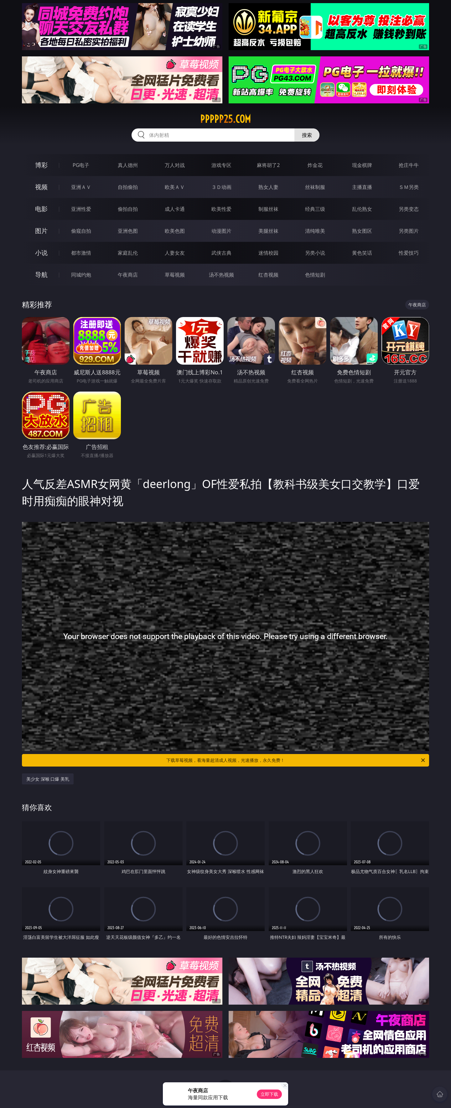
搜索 (307, 135)
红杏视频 (268, 274)
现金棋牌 (362, 165)
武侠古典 (221, 252)
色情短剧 (315, 274)
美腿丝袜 (268, 230)
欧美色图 (175, 230)
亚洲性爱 (81, 208)
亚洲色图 (128, 230)
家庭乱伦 (128, 252)
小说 (41, 252)
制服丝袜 (268, 208)
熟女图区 (362, 230)
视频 (41, 187)
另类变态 (409, 208)
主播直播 (362, 187)
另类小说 (315, 252)
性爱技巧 (409, 252)
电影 (41, 209)
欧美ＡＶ (175, 187)
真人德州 (128, 165)
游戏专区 (221, 165)
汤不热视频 (221, 274)
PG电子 (81, 165)
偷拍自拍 (128, 208)
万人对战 (175, 165)
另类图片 (409, 230)
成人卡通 (175, 208)
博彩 (41, 165)
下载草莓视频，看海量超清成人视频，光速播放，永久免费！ (296, 760)
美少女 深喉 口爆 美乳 (47, 779)
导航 (41, 274)
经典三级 (315, 208)
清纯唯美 (315, 230)
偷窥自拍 (81, 230)
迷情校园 (268, 252)
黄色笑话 (362, 252)
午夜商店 (128, 274)
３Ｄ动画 (221, 187)
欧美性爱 (221, 208)
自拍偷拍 (128, 187)
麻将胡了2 (268, 165)
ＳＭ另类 (409, 187)
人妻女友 (175, 252)
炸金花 (315, 165)
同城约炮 (81, 274)
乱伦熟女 (362, 208)
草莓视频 (175, 274)
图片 (41, 230)
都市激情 (81, 252)
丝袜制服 (315, 187)
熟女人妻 (268, 187)
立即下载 (269, 1094)
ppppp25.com (225, 119)
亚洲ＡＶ (81, 187)
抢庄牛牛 (409, 165)
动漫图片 (221, 230)
